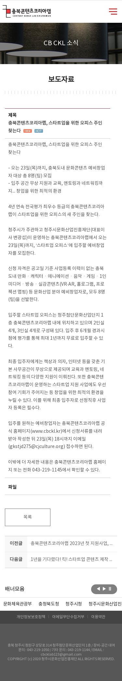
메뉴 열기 (113, 11)
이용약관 (98, 617)
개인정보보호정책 (31, 617)
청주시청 (73, 604)
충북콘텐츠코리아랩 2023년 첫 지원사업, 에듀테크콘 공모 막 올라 (73, 543)
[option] (48, 604)
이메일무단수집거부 (68, 617)
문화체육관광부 (17, 604)
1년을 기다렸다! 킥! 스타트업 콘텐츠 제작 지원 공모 (73, 559)
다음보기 (104, 588)
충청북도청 (48, 604)
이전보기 (98, 588)
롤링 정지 (110, 588)
